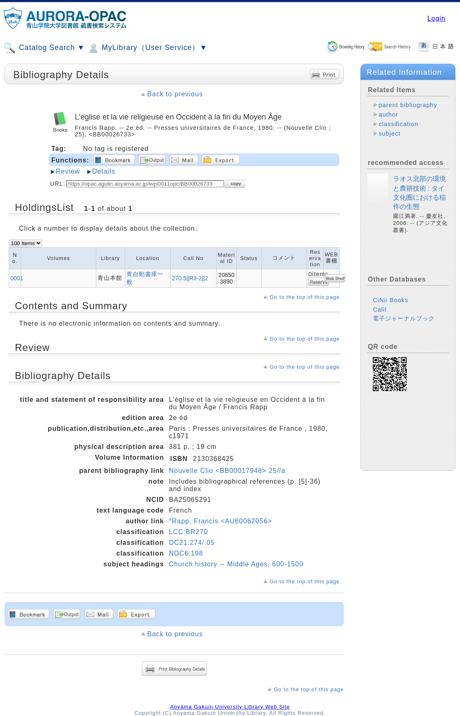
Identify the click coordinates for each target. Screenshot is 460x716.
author (388, 114)
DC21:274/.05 (192, 542)
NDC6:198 (186, 553)
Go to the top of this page (304, 297)
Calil (379, 309)
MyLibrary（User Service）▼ (147, 48)
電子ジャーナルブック (404, 318)
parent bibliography (408, 105)
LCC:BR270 (188, 531)
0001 (16, 278)
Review (68, 171)
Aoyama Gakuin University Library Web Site (230, 707)
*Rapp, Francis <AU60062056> (220, 521)
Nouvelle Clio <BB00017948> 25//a (227, 470)
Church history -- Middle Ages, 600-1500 (236, 564)
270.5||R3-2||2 (190, 278)
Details (103, 171)
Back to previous (175, 94)
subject (389, 133)
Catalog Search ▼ (44, 48)
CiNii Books (390, 300)
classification (398, 124)
